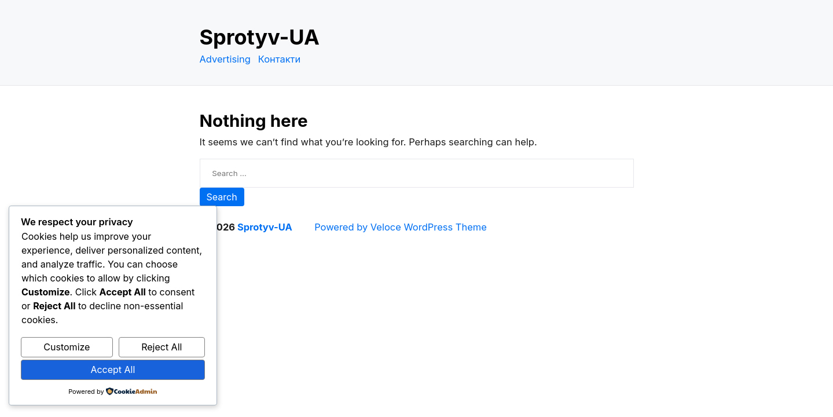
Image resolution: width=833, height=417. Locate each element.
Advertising (225, 59)
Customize (66, 347)
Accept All (112, 369)
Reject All (161, 347)
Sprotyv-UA (260, 37)
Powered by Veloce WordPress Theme (400, 227)
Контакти (279, 59)
